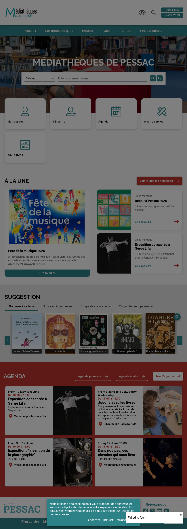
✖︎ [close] (181, 514)
